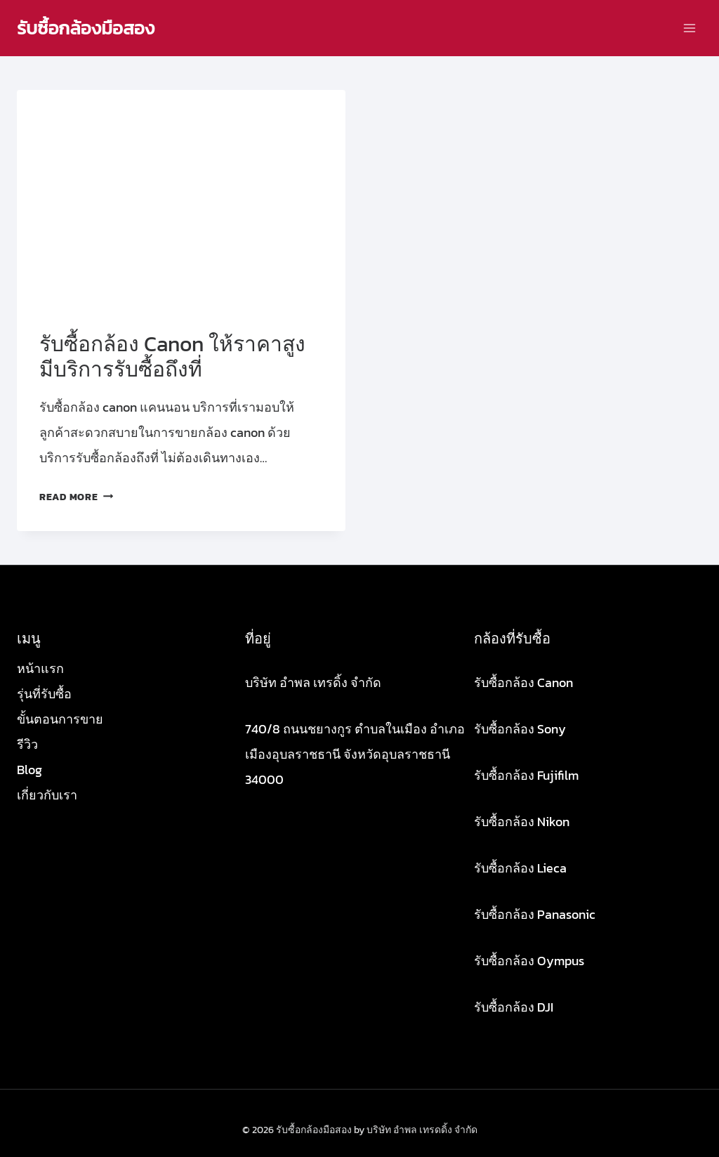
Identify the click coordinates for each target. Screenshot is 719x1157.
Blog (29, 769)
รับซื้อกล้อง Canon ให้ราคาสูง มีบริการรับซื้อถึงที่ (172, 356)
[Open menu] (689, 28)
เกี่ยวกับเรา (47, 794)
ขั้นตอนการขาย (60, 719)
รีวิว (27, 744)
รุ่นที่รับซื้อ (44, 693)
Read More (76, 496)
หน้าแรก (40, 668)
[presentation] (181, 199)
